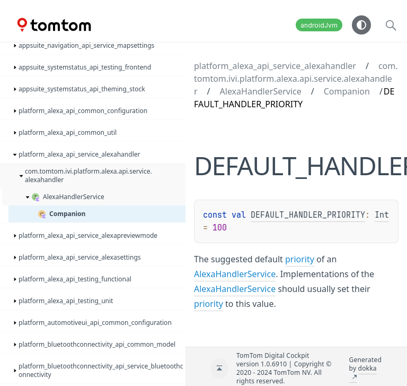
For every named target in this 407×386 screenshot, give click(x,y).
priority (299, 259)
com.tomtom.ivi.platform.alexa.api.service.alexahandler (296, 78)
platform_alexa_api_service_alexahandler (275, 66)
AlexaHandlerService (261, 91)
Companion (347, 91)
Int (382, 215)
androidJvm (319, 25)
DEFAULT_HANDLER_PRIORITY (308, 215)
